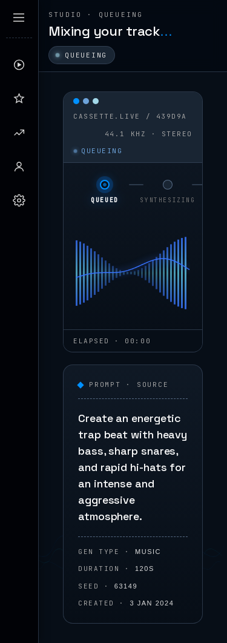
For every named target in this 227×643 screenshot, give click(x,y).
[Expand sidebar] (19, 17)
